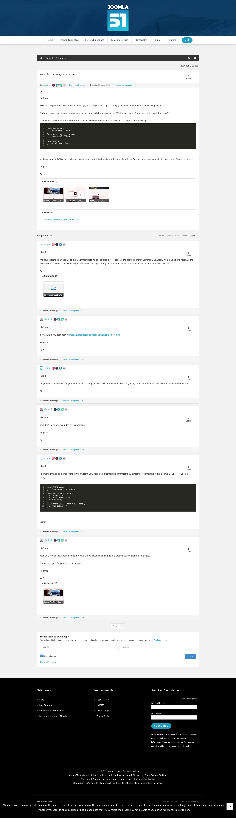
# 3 (83, 405)
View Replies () (189, 66)
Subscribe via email (122, 85)
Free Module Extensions (51, 719)
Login (187, 40)
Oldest (194, 240)
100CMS (100, 714)
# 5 (83, 541)
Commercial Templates (78, 85)
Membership (141, 40)
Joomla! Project (133, 784)
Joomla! (90, 788)
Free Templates (47, 714)
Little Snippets (104, 719)
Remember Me (49, 665)
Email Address (158, 712)
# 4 (83, 454)
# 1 (83, 315)
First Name (156, 722)
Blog (41, 708)
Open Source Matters (156, 784)
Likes (161, 240)
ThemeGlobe (103, 725)
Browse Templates (69, 40)
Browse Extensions (94, 40)
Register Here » (160, 649)
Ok (229, 806)
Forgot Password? (49, 671)
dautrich (46, 85)
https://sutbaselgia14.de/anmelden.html (62, 224)
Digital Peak (102, 708)
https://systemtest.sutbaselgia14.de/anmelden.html (94, 339)
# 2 (83, 364)
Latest (184, 240)
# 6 (83, 627)
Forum (157, 40)
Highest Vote (173, 240)
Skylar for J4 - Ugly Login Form (57, 74)
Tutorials (171, 40)
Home (50, 40)
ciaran (47, 248)
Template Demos (119, 40)
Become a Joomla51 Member (53, 725)
